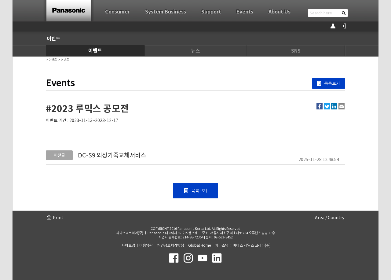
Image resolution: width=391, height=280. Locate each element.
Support (211, 12)
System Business (165, 12)
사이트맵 (128, 245)
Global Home (199, 245)
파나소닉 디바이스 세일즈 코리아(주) (243, 245)
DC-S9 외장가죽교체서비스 (112, 155)
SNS (296, 51)
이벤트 (95, 50)
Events (244, 12)
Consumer (117, 12)
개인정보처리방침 (170, 245)
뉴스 (195, 51)
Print (58, 218)
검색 (344, 13)
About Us (280, 12)
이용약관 (146, 245)
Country (336, 217)
